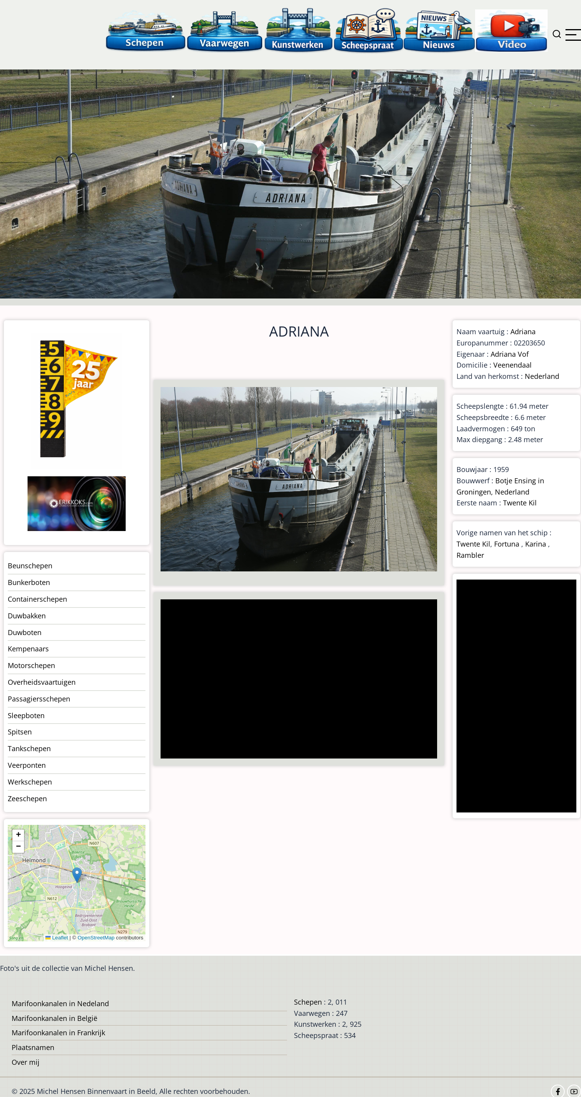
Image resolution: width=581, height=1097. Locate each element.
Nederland (542, 376)
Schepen (308, 1002)
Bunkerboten (29, 582)
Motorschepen (31, 665)
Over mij (26, 1062)
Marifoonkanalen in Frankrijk (58, 1032)
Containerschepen (37, 599)
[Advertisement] (295, 679)
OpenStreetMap (96, 938)
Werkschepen (30, 781)
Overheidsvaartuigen (42, 682)
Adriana (523, 331)
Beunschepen (30, 565)
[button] (77, 875)
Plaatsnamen (33, 1047)
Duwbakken (27, 615)
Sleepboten (26, 715)
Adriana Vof (510, 354)
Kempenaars (28, 648)
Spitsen (20, 731)
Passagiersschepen (39, 698)
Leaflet (56, 938)
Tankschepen (29, 748)
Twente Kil (520, 502)
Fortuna (506, 543)
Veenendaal (512, 365)
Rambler (470, 555)
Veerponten (27, 765)
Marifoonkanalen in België (54, 1018)
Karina (535, 543)
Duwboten (25, 632)
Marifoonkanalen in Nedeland (60, 1003)
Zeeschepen (27, 798)
